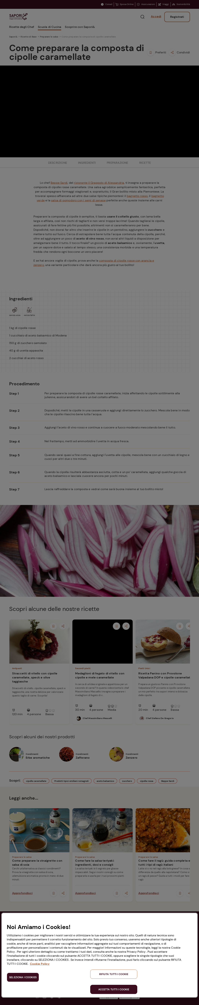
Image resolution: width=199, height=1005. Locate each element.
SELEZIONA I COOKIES (23, 977)
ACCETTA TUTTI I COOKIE (113, 989)
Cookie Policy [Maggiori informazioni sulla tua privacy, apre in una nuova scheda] (40, 964)
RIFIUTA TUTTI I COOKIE (113, 974)
